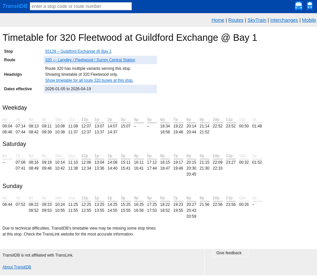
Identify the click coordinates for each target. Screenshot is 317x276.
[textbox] (81, 6)
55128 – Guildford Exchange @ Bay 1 (78, 51)
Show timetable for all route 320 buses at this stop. (89, 80)
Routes (235, 20)
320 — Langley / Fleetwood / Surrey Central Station (90, 60)
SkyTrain (256, 20)
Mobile (309, 20)
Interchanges (284, 20)
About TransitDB (17, 267)
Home (218, 20)
